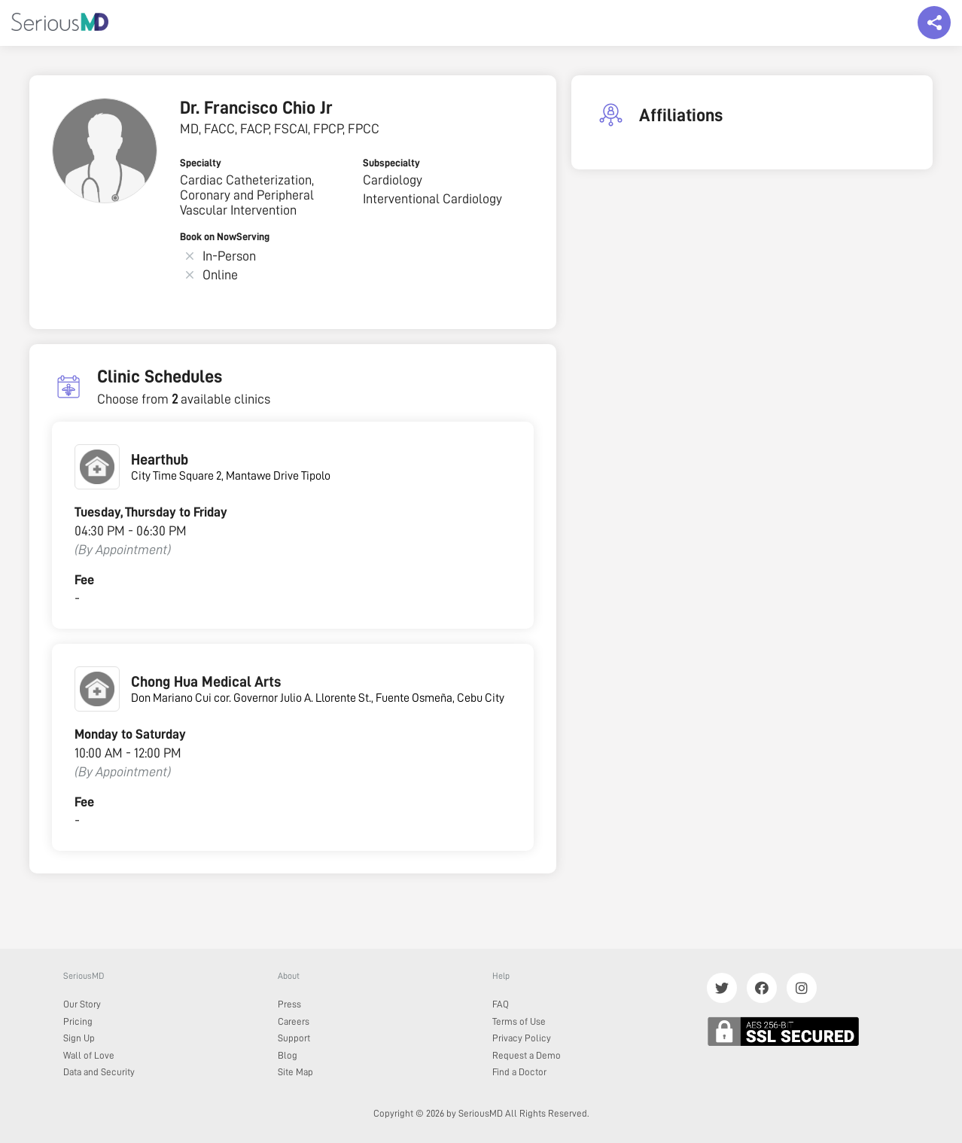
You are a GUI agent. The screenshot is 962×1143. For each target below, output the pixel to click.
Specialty (200, 162)
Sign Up (79, 1038)
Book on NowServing (224, 236)
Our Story (82, 1004)
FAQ (500, 1004)
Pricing (78, 1021)
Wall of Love (88, 1055)
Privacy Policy (521, 1038)
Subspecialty (391, 162)
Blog (287, 1055)
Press (289, 1004)
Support (294, 1038)
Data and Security (99, 1072)
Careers (293, 1021)
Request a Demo (526, 1055)
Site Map (295, 1072)
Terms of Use (519, 1021)
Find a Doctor (519, 1072)
